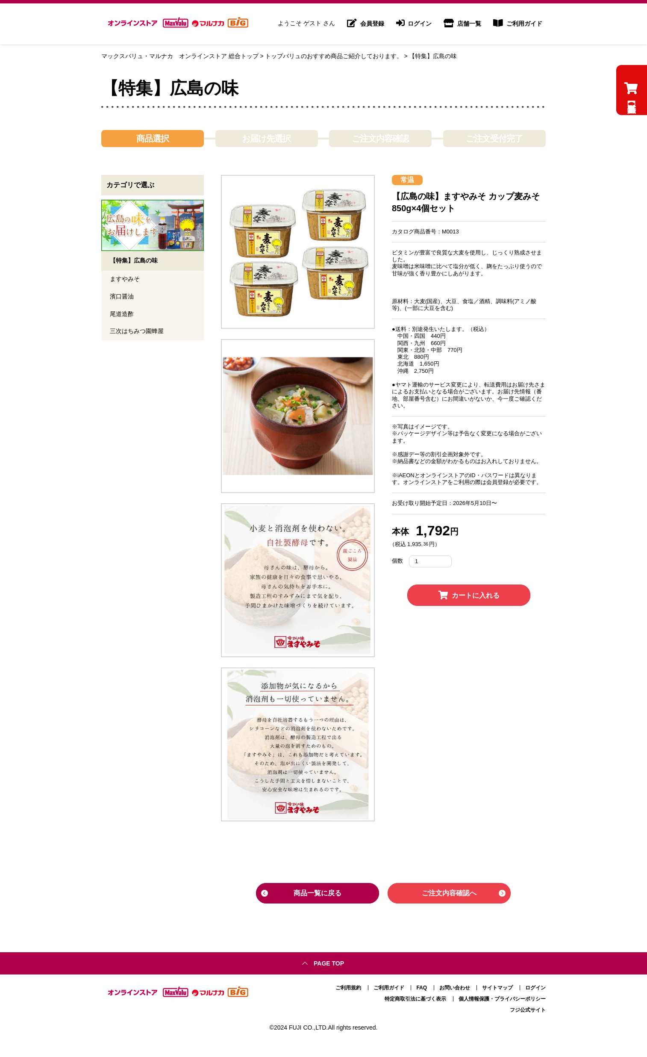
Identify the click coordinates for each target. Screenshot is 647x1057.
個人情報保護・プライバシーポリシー (502, 998)
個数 (397, 561)
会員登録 (365, 24)
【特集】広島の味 (433, 56)
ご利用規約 (348, 987)
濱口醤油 (122, 297)
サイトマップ (497, 987)
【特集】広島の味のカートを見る (631, 119)
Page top (329, 962)
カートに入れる (469, 595)
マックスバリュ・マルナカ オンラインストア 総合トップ (180, 56)
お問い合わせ (454, 987)
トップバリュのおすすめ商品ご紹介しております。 (334, 56)
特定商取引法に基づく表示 (415, 998)
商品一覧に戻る (317, 893)
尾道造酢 (122, 314)
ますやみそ (125, 279)
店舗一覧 (462, 24)
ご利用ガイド (517, 24)
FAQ (421, 987)
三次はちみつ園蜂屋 (137, 332)
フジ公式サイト (528, 1009)
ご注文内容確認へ (449, 893)
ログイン (414, 24)
